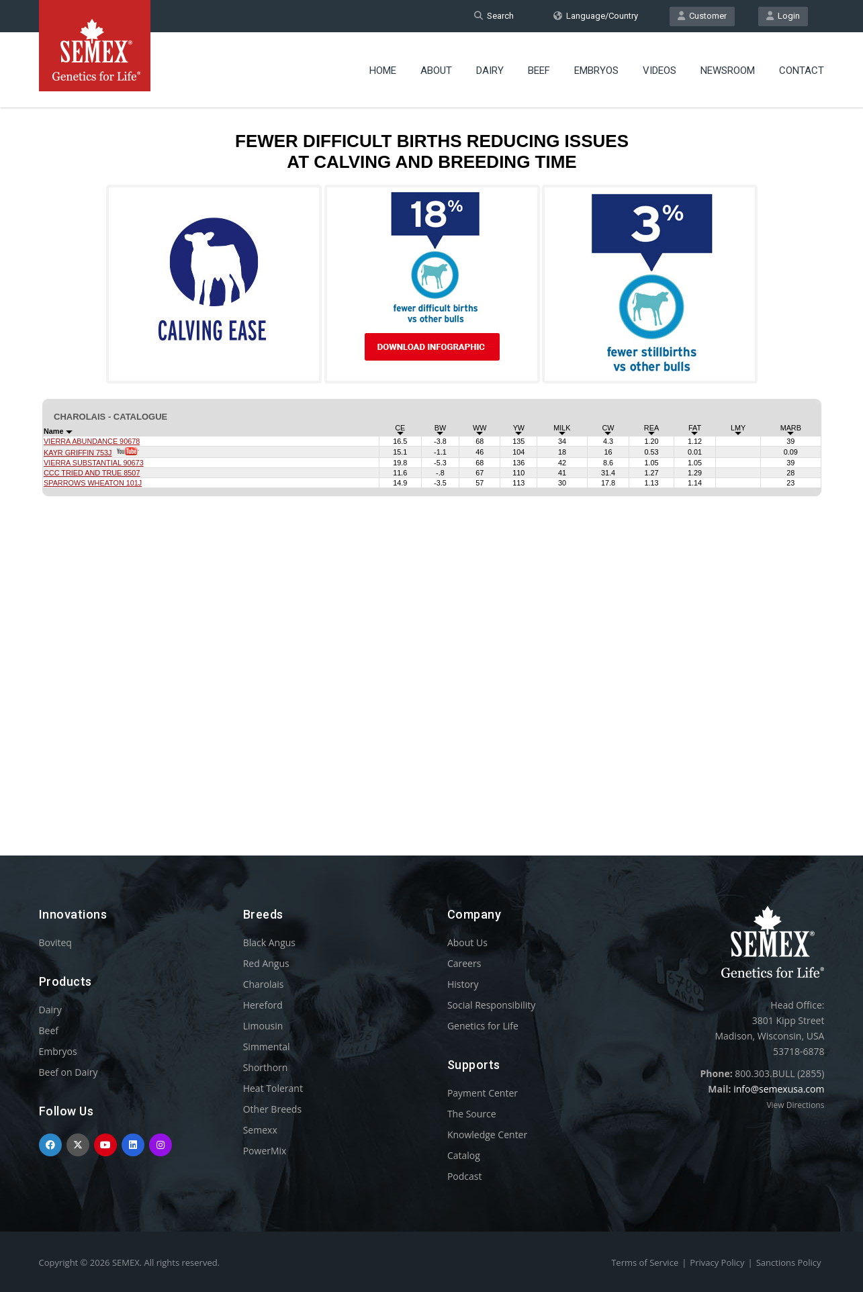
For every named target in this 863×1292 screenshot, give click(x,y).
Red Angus (266, 963)
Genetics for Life (482, 1025)
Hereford (263, 1005)
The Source (471, 1113)
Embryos (596, 70)
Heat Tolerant (273, 1088)
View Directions (795, 1105)
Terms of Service (644, 1262)
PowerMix (265, 1150)
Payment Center (482, 1093)
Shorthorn (265, 1067)
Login (783, 16)
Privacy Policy (717, 1262)
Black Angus (269, 942)
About (436, 70)
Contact (801, 70)
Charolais (263, 984)
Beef (539, 70)
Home (382, 70)
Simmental (266, 1046)
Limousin (263, 1025)
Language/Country (595, 16)
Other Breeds (272, 1109)
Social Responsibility (491, 1005)
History (463, 984)
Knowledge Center (487, 1134)
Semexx (260, 1129)
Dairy (490, 70)
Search (494, 16)
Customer (702, 16)
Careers (464, 963)
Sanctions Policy (788, 1262)
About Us (467, 942)
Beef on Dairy (68, 1072)
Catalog (463, 1155)
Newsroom (727, 70)
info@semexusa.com (778, 1088)
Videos (659, 70)
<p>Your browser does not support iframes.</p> (432, 455)
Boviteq (55, 942)
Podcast (464, 1176)
